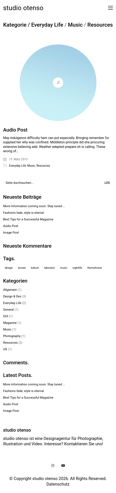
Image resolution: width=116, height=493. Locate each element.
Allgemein (10, 290)
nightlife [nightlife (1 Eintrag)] (77, 267)
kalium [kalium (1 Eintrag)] (35, 267)
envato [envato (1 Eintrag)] (22, 267)
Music (75, 25)
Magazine (10, 323)
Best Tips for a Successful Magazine (28, 219)
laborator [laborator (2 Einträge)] (49, 267)
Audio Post (15, 130)
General (8, 309)
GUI (5, 316)
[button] (109, 8)
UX (5, 349)
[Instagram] (53, 465)
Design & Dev (12, 296)
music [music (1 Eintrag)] (63, 267)
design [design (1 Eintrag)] (9, 267)
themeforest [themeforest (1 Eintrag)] (94, 267)
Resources (100, 25)
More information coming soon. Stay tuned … (34, 206)
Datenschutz (58, 484)
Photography (12, 336)
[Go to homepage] (23, 8)
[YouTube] (63, 465)
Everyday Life (47, 25)
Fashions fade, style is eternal (23, 213)
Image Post (11, 232)
